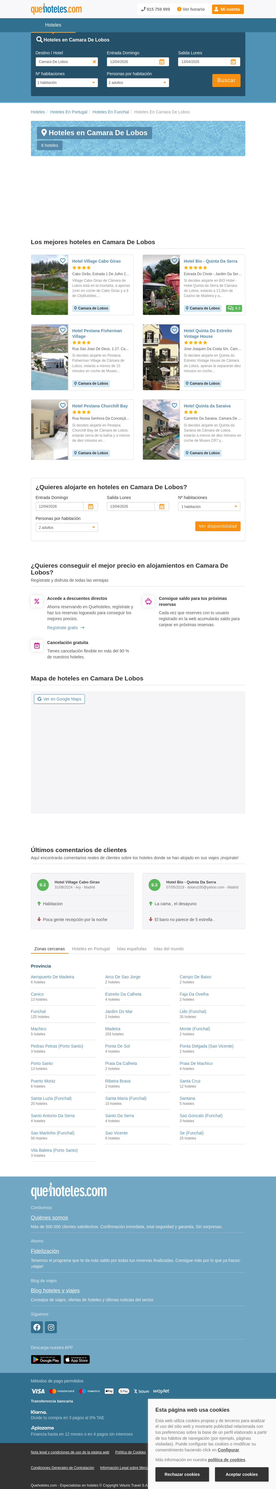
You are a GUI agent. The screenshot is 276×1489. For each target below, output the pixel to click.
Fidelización (45, 1221)
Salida (190, 52)
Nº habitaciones (50, 73)
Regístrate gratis (66, 597)
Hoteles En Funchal (111, 112)
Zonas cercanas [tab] (50, 918)
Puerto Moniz (43, 1050)
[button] (228, 9)
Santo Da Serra (119, 1085)
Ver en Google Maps (60, 668)
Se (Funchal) (191, 1102)
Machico (38, 998)
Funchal (38, 981)
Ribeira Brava (117, 1050)
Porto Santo (42, 1033)
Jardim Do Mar (118, 981)
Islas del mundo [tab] (169, 918)
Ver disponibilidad (218, 495)
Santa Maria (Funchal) (125, 1067)
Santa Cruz (190, 1050)
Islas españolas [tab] (132, 918)
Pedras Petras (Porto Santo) (57, 1015)
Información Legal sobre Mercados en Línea (135, 1437)
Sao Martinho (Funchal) (52, 1102)
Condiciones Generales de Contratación (62, 1437)
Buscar (226, 80)
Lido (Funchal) (193, 981)
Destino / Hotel (49, 52)
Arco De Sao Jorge (122, 946)
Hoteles (38, 112)
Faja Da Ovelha (194, 963)
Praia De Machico (196, 1033)
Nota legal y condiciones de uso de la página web (70, 1421)
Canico (37, 963)
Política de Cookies (130, 1421)
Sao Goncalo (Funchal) (201, 1085)
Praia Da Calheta (121, 1033)
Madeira (112, 998)
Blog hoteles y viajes (55, 1260)
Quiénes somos (49, 1187)
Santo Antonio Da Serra (53, 1085)
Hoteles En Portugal (69, 112)
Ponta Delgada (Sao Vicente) (206, 1015)
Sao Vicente (116, 1102)
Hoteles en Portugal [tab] (91, 918)
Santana (187, 1067)
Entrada (123, 52)
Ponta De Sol (117, 1015)
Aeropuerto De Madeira (52, 946)
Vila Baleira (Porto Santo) (54, 1119)
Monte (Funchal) (195, 998)
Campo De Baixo (195, 946)
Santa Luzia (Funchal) (51, 1067)
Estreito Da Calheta (123, 963)
